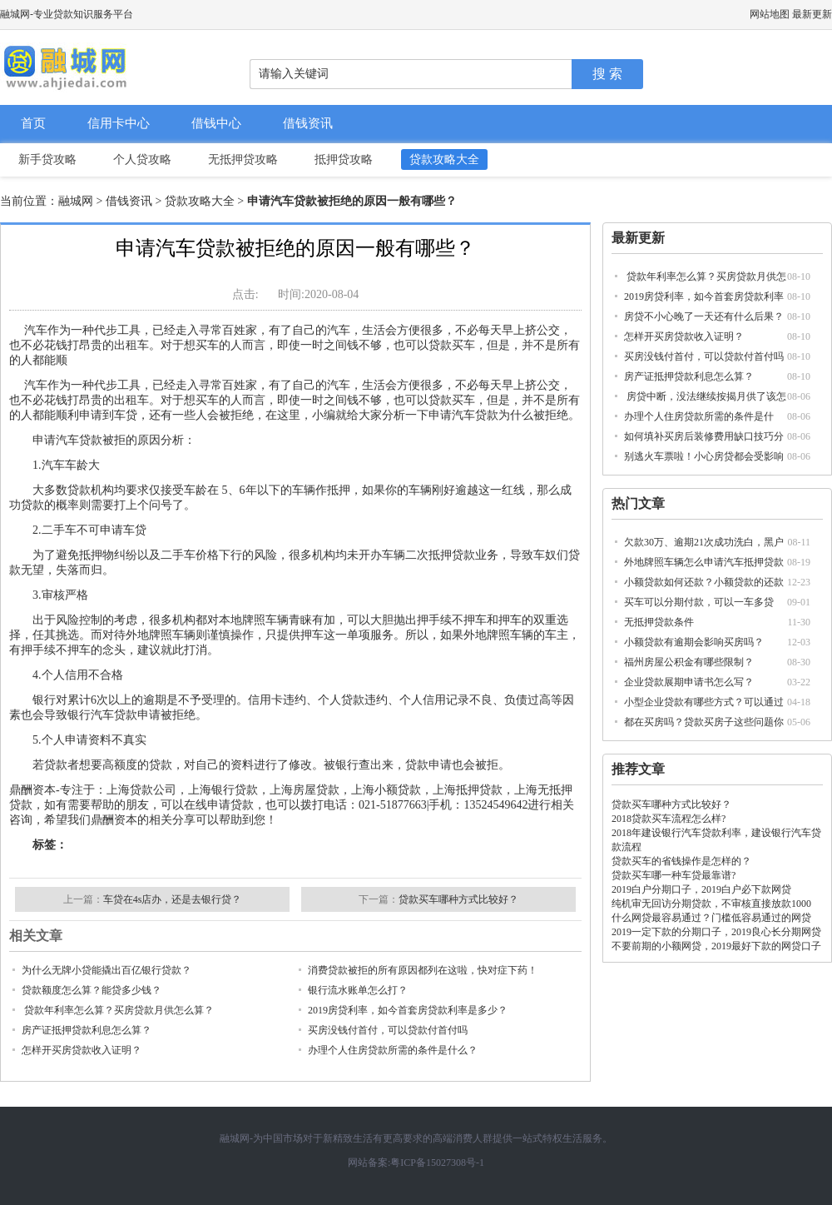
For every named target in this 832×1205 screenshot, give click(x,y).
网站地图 (770, 14)
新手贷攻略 (47, 159)
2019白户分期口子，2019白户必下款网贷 (701, 889)
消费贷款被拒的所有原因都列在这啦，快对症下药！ (422, 970)
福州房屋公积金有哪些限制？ (689, 662)
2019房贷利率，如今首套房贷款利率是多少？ (408, 1010)
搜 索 (607, 74)
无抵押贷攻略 (243, 159)
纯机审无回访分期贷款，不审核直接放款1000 (711, 903)
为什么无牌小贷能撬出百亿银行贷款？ (106, 970)
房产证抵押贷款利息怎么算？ (689, 376)
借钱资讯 (308, 123)
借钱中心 (216, 123)
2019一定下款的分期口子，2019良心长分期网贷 (716, 932)
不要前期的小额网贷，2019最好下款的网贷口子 (716, 946)
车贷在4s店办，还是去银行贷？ (172, 899)
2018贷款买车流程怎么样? (669, 818)
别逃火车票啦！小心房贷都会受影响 (704, 456)
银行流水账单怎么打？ (358, 990)
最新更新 (812, 14)
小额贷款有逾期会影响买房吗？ (694, 642)
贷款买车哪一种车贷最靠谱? (673, 875)
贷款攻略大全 (444, 159)
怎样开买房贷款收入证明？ (684, 336)
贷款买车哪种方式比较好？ (671, 804)
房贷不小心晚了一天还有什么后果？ (704, 316)
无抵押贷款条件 (659, 622)
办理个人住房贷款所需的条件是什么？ (393, 1050)
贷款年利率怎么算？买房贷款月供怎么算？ (118, 1010)
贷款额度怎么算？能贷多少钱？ (91, 990)
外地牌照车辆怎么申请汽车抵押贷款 (704, 562)
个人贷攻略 (142, 159)
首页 (33, 123)
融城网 (75, 201)
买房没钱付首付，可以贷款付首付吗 (704, 356)
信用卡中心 (118, 123)
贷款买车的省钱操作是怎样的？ (681, 861)
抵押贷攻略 (343, 159)
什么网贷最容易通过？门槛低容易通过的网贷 (711, 918)
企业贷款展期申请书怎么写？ (689, 682)
